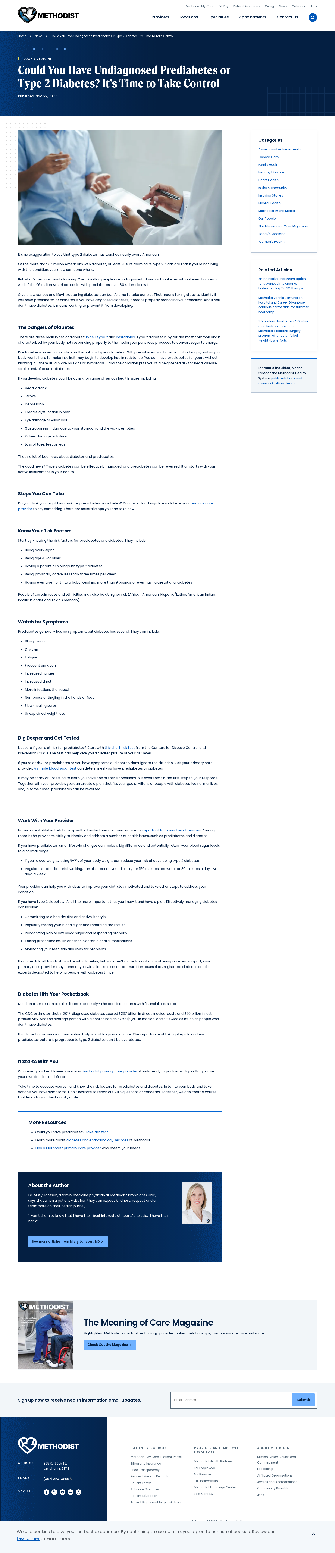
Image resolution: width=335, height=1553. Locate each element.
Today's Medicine (272, 232)
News (283, 5)
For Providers (203, 1473)
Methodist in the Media (276, 209)
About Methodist (274, 1446)
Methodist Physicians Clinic (132, 1193)
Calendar (298, 5)
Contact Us (287, 16)
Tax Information (206, 1479)
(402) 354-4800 (58, 1477)
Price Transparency (145, 1468)
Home (22, 34)
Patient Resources (246, 5)
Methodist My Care (200, 5)
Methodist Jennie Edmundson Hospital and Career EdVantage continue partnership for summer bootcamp (283, 303)
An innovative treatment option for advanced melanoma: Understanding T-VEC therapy (282, 282)
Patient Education (144, 1494)
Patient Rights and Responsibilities (156, 1501)
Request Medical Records (149, 1474)
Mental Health (269, 201)
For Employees (205, 1466)
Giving (269, 5)
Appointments (252, 16)
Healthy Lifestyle (271, 170)
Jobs (313, 5)
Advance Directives (145, 1488)
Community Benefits (272, 1486)
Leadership (265, 1467)
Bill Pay (223, 5)
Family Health (268, 163)
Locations (189, 16)
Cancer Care (268, 155)
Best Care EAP (204, 1492)
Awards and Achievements (279, 147)
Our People (267, 216)
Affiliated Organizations (274, 1474)
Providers (160, 16)
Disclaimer (28, 1538)
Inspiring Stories (270, 193)
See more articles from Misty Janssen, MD (68, 1239)
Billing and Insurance (146, 1462)
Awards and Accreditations (277, 1480)
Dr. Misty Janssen (42, 1193)
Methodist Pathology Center (215, 1486)
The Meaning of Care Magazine (283, 224)
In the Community (272, 186)
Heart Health (268, 178)
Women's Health (271, 240)
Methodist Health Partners (213, 1460)
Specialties (218, 16)
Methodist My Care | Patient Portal (156, 1455)
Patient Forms (141, 1481)
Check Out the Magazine (109, 1343)
